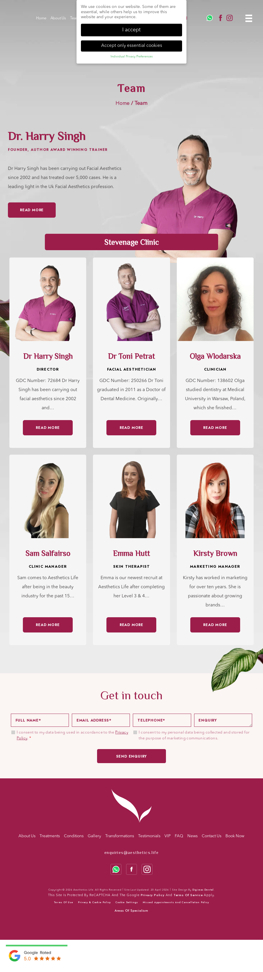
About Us (58, 18)
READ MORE (48, 427)
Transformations (119, 836)
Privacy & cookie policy (94, 902)
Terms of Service (188, 895)
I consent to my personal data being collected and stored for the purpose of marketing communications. (194, 735)
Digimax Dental (203, 889)
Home (41, 18)
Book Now (234, 836)
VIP (167, 836)
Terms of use (63, 902)
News (192, 836)
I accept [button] (131, 30)
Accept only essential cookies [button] (131, 45)
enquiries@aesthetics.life (131, 852)
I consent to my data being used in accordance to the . (72, 735)
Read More (32, 210)
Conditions (74, 836)
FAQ (179, 836)
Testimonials (149, 836)
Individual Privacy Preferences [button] (132, 56)
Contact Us (211, 836)
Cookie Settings (127, 902)
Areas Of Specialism (131, 910)
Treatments (50, 836)
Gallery (94, 836)
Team (74, 18)
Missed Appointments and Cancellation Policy (176, 902)
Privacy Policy (152, 895)
